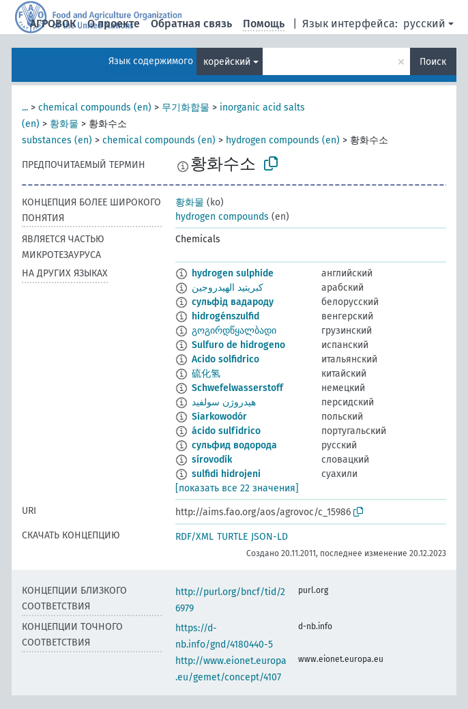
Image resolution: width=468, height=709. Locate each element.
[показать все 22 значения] (237, 488)
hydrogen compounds (222, 216)
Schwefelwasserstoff (237, 388)
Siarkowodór (219, 416)
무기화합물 (185, 107)
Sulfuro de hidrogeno (238, 345)
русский (424, 23)
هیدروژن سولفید (224, 402)
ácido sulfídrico (226, 431)
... (25, 107)
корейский (226, 62)
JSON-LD (269, 536)
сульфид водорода (234, 445)
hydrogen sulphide (233, 273)
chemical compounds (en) (94, 107)
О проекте (113, 23)
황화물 (64, 124)
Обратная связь (191, 23)
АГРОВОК (53, 23)
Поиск (433, 62)
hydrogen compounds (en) (283, 140)
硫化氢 (206, 373)
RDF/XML (194, 536)
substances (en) (57, 140)
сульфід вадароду (233, 302)
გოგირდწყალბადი (234, 330)
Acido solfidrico (225, 359)
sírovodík (212, 459)
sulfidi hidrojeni (226, 474)
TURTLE (232, 536)
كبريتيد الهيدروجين (227, 287)
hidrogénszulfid (225, 316)
